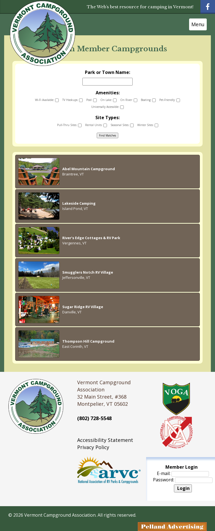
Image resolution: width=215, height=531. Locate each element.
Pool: (91, 100)
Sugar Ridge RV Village (82, 306)
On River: (128, 100)
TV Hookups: (72, 100)
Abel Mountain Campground (88, 168)
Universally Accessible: (107, 107)
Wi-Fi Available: (47, 100)
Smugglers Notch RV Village (87, 272)
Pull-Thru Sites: (69, 125)
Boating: (148, 100)
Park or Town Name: (107, 72)
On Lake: (108, 100)
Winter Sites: (147, 125)
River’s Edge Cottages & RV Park (91, 237)
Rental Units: (96, 125)
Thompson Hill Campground (88, 341)
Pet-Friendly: (169, 100)
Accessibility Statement (105, 440)
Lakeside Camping (79, 203)
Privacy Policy (93, 447)
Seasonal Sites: (122, 125)
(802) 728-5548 (94, 418)
